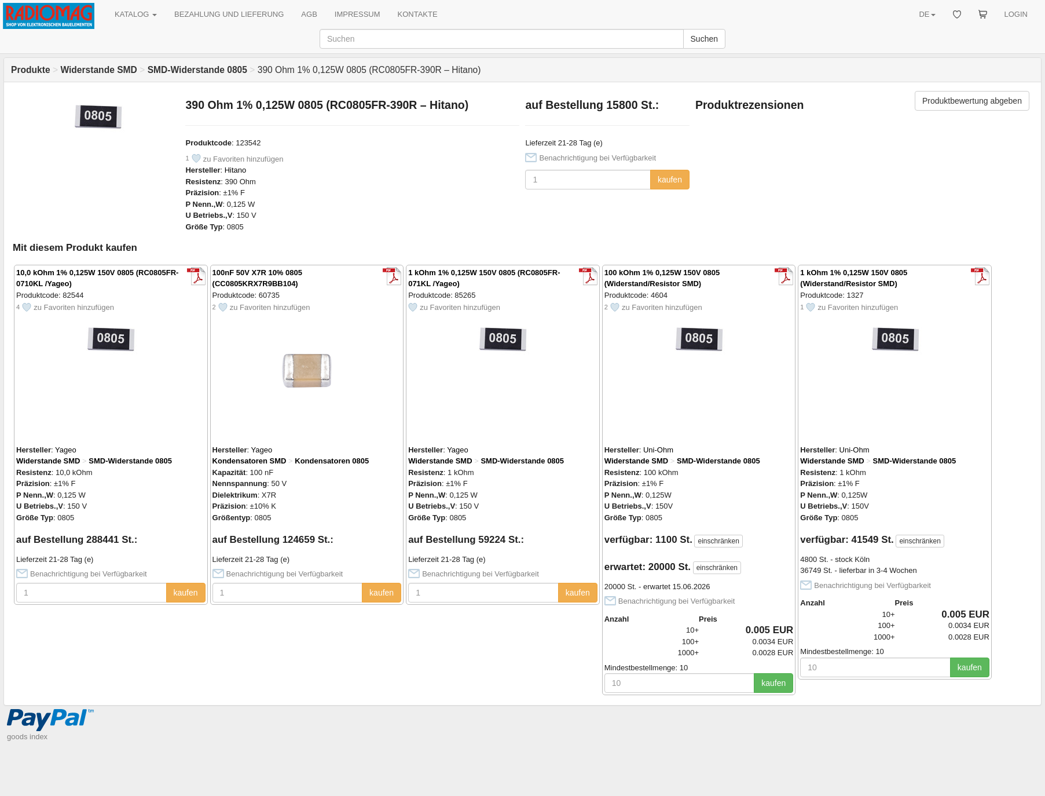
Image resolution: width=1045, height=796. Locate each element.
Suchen (704, 38)
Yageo (65, 450)
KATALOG (136, 14)
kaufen (670, 179)
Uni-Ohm (658, 450)
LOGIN (1016, 14)
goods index (27, 736)
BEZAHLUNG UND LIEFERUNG (229, 14)
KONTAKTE (418, 14)
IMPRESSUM (357, 14)
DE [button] (927, 14)
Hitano (236, 170)
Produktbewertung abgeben (972, 100)
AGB (309, 14)
